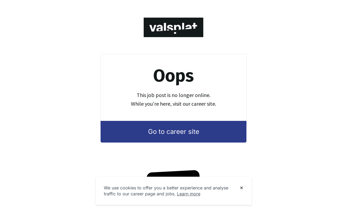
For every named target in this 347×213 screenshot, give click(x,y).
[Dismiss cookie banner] (241, 188)
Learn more (188, 193)
